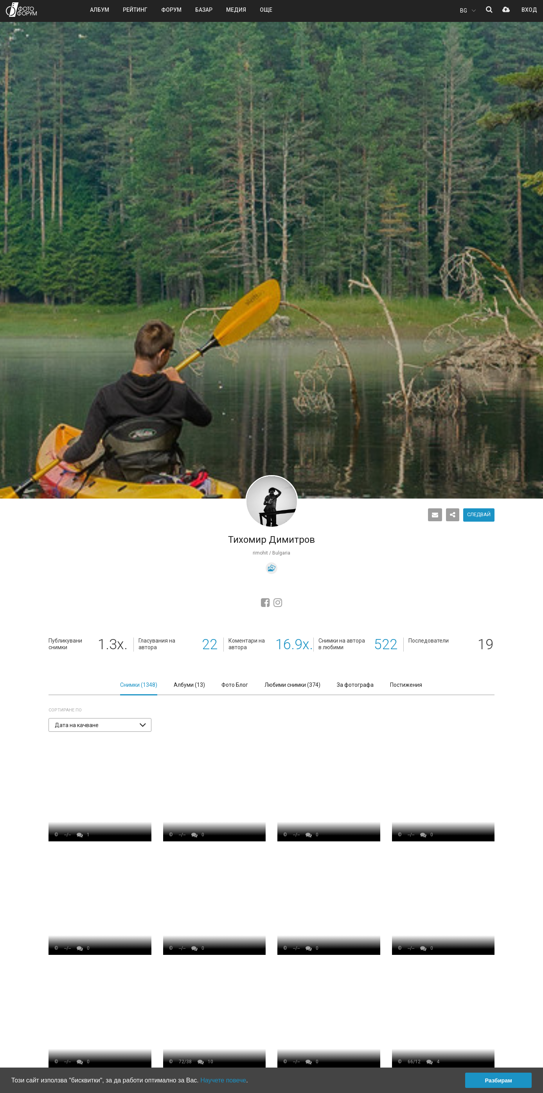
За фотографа (355, 685)
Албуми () (189, 685)
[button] (100, 725)
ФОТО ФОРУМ (21, 9)
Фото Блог (234, 685)
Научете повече (223, 1080)
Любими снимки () (292, 685)
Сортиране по (65, 710)
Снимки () (138, 685)
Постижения (406, 685)
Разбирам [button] (498, 1080)
